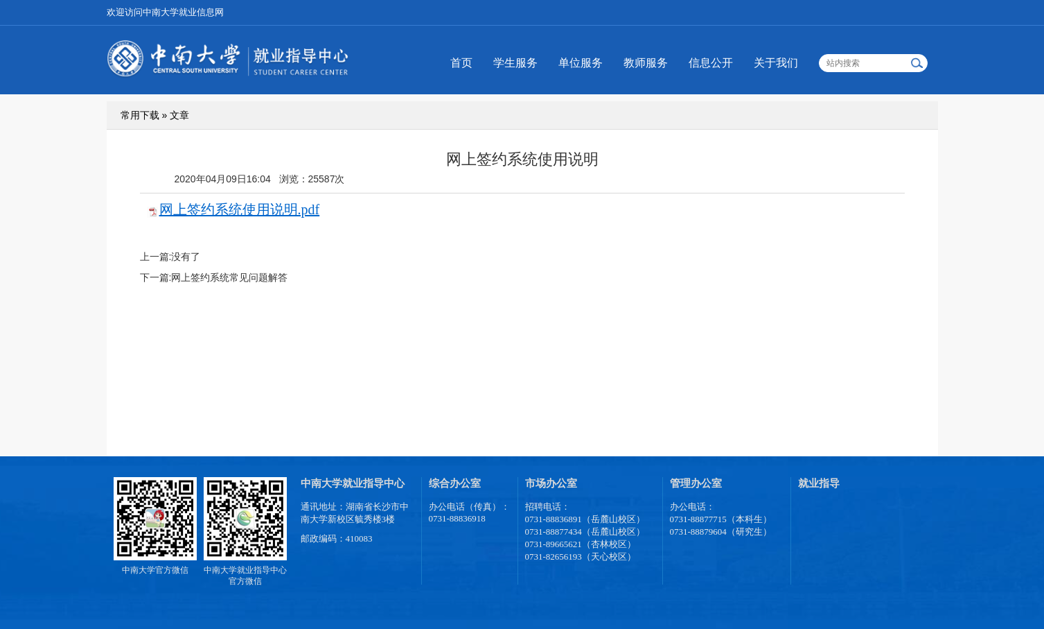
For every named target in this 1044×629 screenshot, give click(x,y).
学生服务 (515, 63)
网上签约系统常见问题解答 (229, 277)
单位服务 (580, 63)
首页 (461, 63)
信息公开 (711, 63)
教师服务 (645, 63)
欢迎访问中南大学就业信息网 (165, 12)
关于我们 (776, 63)
